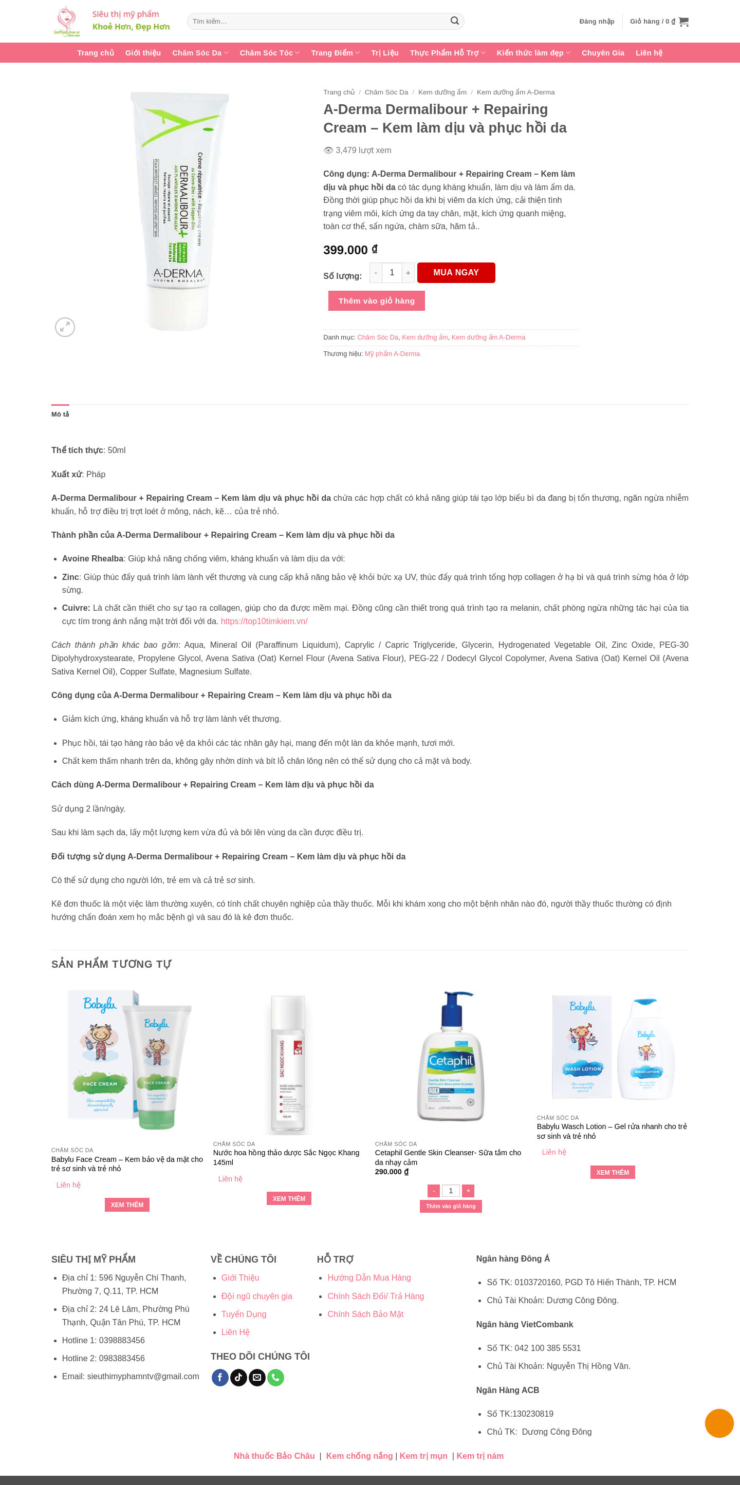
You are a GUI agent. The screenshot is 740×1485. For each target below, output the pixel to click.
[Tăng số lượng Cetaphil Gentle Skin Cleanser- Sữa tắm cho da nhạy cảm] (468, 1191)
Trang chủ (95, 53)
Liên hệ (649, 53)
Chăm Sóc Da (200, 53)
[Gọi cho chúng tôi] (275, 1377)
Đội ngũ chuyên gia (256, 1296)
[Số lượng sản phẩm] (392, 272)
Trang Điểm (335, 53)
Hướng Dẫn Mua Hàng (369, 1277)
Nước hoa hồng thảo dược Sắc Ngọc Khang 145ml (286, 1158)
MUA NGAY (456, 272)
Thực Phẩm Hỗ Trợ (448, 53)
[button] (597, 21)
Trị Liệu (384, 53)
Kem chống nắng (359, 1456)
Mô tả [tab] (60, 414)
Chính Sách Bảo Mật (365, 1314)
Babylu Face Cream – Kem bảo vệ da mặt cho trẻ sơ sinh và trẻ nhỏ (127, 1164)
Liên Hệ (235, 1332)
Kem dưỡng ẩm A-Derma (516, 92)
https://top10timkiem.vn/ (264, 621)
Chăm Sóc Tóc (270, 53)
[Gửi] (455, 21)
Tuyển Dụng (244, 1314)
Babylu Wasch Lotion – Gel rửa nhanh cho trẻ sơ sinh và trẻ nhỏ (612, 1131)
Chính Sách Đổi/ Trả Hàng (375, 1296)
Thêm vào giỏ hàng (377, 300)
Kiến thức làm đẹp (534, 53)
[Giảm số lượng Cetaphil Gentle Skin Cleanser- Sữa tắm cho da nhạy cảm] (434, 1191)
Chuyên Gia (603, 53)
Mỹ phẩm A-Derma (392, 354)
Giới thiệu (143, 53)
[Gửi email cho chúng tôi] (257, 1377)
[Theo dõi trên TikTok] (238, 1377)
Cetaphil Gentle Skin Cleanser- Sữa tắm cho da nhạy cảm (448, 1158)
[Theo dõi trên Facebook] (220, 1377)
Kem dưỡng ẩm (442, 92)
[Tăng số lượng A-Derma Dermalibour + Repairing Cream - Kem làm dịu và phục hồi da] (408, 272)
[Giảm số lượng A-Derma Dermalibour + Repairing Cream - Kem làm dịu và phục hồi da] (375, 272)
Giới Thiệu (240, 1277)
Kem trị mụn (424, 1456)
